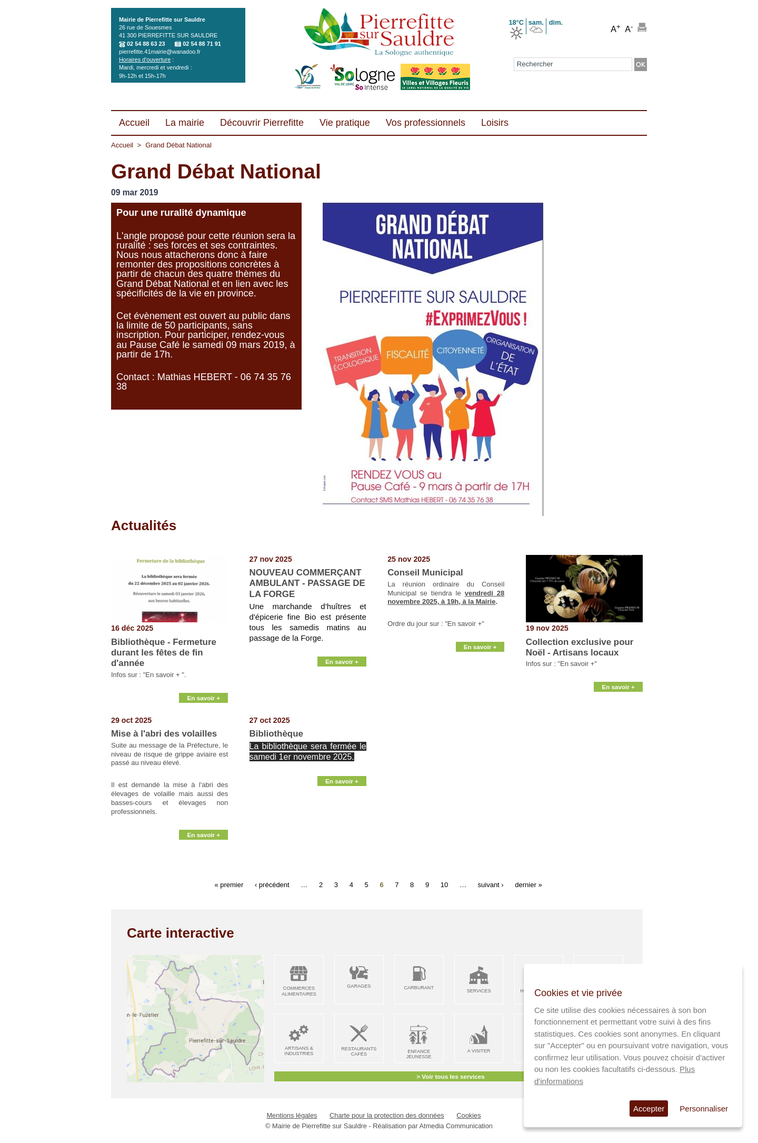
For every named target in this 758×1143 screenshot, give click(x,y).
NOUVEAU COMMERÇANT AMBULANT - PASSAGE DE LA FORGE (307, 583)
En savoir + (203, 703)
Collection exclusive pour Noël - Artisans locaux (580, 647)
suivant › (491, 885)
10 (444, 885)
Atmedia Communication (456, 1126)
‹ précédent (272, 885)
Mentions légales (291, 1115)
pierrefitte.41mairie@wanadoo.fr (160, 51)
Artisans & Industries (298, 1051)
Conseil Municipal (425, 573)
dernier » (528, 885)
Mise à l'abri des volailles (164, 734)
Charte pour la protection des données (387, 1115)
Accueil (122, 145)
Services (479, 990)
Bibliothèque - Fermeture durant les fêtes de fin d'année (163, 653)
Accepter (648, 1108)
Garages (359, 986)
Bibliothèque (276, 734)
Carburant (419, 987)
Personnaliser (704, 1108)
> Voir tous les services (450, 1076)
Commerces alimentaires (299, 991)
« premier (228, 885)
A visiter (478, 1050)
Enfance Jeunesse (419, 1054)
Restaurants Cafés (358, 1051)
